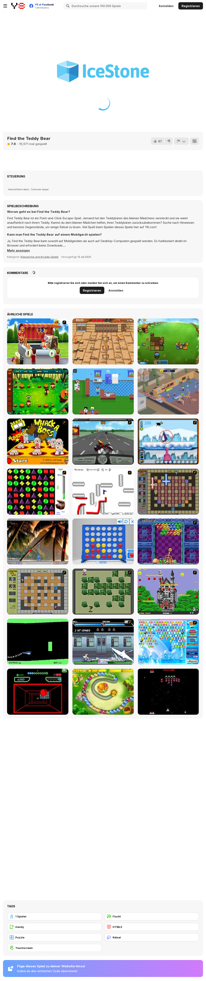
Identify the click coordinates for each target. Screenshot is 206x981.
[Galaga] (168, 692)
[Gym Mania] (103, 341)
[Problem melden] (181, 141)
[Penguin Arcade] (168, 442)
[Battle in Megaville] (103, 642)
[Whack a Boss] (37, 442)
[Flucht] (151, 916)
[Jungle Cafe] (37, 391)
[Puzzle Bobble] (168, 541)
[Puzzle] (54, 937)
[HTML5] (151, 927)
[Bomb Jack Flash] (168, 592)
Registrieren (191, 6)
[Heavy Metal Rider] (103, 442)
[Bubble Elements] (168, 642)
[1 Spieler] (54, 916)
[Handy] (54, 927)
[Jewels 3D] (37, 492)
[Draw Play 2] (103, 492)
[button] (18, 250)
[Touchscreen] (54, 948)
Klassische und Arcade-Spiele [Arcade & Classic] (40, 256)
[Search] (67, 5)
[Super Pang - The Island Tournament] (37, 541)
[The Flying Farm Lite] (168, 341)
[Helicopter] (37, 642)
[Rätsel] (151, 937)
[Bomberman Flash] (103, 592)
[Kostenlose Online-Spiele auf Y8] (18, 6)
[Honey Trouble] (103, 692)
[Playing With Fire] (37, 592)
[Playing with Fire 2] (168, 492)
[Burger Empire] (168, 391)
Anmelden (166, 6)
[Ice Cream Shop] (37, 341)
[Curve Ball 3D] (37, 692)
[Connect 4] (103, 541)
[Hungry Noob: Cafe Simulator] (103, 391)
